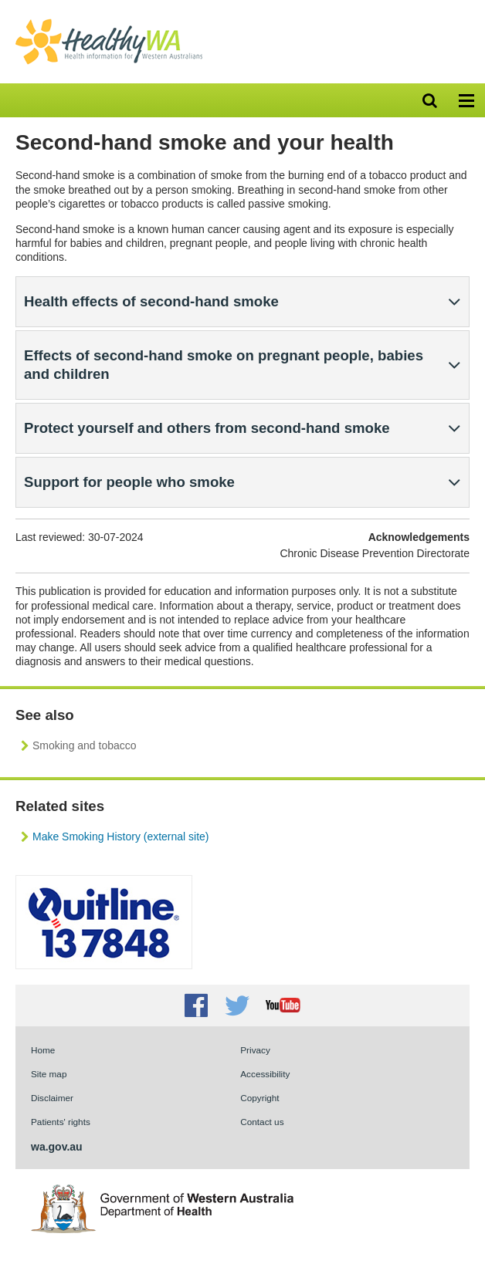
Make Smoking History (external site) (120, 836)
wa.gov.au (57, 1147)
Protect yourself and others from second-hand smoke (207, 428)
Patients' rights (60, 1122)
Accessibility (265, 1074)
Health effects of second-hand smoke (151, 301)
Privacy (255, 1050)
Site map (48, 1074)
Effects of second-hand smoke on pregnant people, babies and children (223, 364)
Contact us (261, 1122)
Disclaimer (52, 1098)
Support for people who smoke (129, 482)
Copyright (259, 1098)
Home (43, 1050)
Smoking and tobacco (84, 745)
